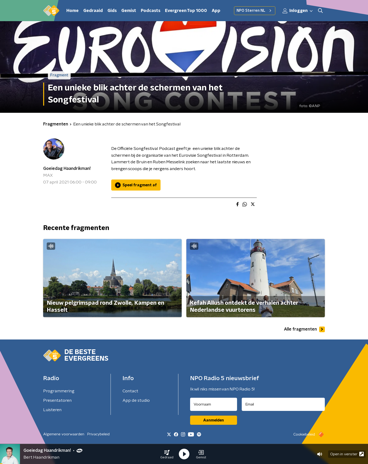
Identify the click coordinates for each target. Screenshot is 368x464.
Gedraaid (93, 11)
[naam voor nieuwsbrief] (213, 404)
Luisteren (52, 410)
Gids (112, 11)
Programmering (58, 391)
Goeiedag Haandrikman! (67, 169)
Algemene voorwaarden (63, 434)
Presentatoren (57, 400)
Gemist (128, 11)
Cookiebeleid (304, 434)
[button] (166, 454)
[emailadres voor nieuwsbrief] (283, 404)
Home (72, 11)
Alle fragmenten (304, 329)
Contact (130, 391)
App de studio (136, 400)
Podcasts (150, 11)
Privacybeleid (98, 434)
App (216, 11)
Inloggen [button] (297, 10)
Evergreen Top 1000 (186, 11)
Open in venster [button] (347, 454)
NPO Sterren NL (255, 10)
